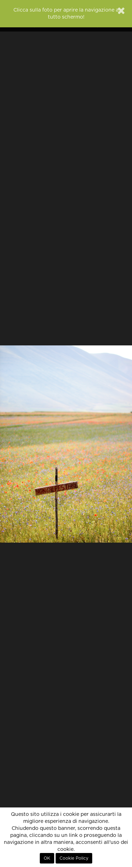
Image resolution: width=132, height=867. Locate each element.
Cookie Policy (73, 858)
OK (47, 858)
